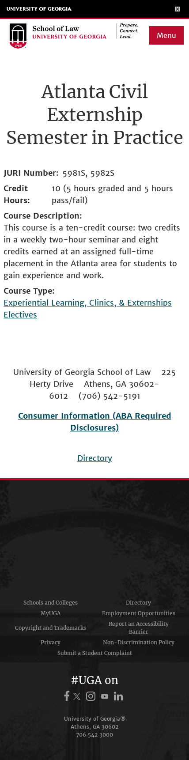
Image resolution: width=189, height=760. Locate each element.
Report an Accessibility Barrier (139, 627)
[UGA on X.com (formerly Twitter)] (78, 696)
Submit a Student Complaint (94, 653)
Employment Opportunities (138, 613)
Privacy (50, 642)
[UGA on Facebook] (68, 696)
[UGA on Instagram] (92, 696)
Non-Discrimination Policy (138, 642)
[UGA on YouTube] (106, 696)
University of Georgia (39, 9)
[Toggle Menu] (178, 9)
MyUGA (50, 613)
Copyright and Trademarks (50, 627)
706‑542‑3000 (94, 734)
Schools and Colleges (50, 602)
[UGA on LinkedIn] (118, 696)
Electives (20, 315)
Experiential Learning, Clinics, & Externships (88, 303)
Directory (94, 458)
